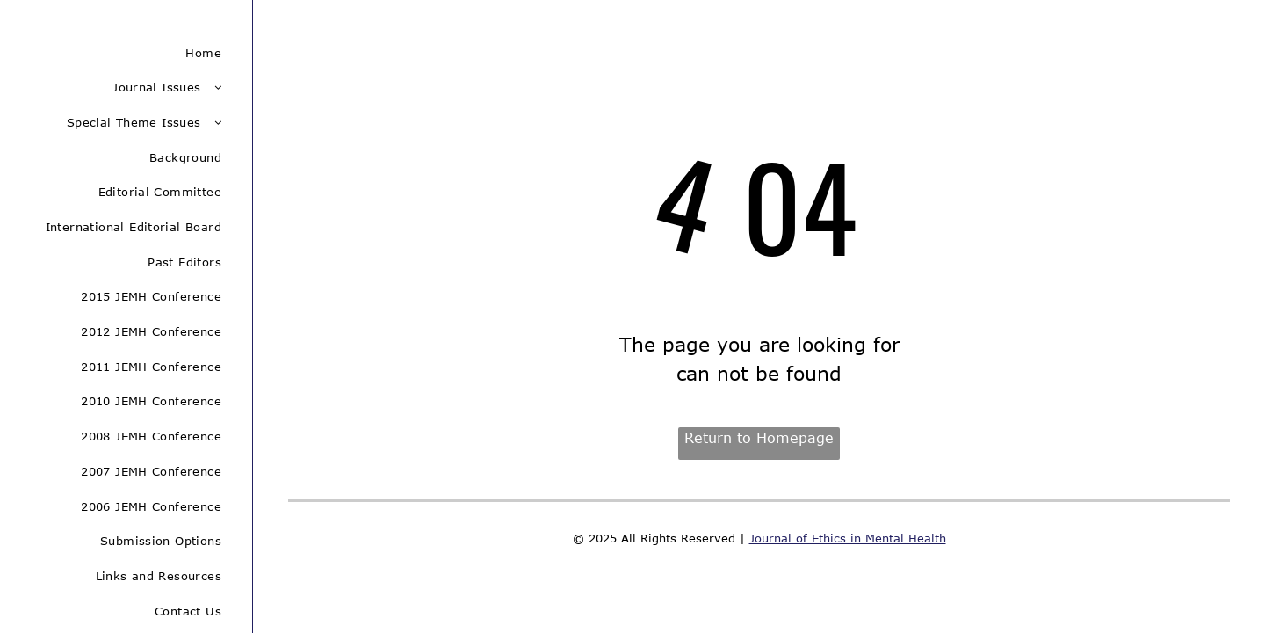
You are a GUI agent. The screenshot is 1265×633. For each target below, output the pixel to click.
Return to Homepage (759, 438)
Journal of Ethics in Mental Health (847, 538)
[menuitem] (126, 52)
